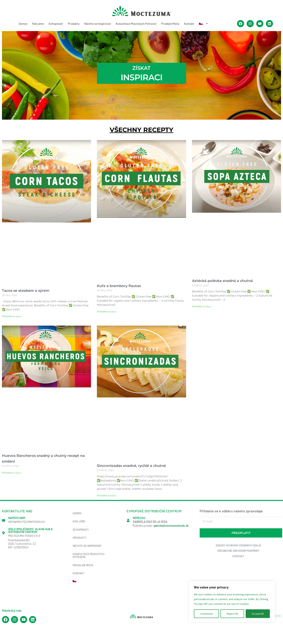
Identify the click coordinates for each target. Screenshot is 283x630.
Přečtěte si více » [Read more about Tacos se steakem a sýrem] (12, 316)
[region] (232, 601)
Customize (206, 613)
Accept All (258, 613)
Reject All (232, 613)
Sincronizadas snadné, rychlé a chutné (131, 466)
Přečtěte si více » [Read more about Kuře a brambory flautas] (107, 311)
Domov (23, 23)
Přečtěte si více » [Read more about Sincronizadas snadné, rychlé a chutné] (107, 495)
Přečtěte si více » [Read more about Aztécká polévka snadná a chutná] (202, 306)
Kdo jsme (38, 23)
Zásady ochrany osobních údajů (238, 545)
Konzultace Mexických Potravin (136, 23)
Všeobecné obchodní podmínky (238, 550)
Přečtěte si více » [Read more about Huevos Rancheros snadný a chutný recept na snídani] (12, 472)
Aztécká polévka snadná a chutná (222, 281)
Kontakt (189, 23)
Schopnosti (56, 23)
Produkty (74, 23)
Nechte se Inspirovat (97, 23)
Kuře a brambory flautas (119, 286)
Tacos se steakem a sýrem (25, 290)
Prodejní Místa (170, 23)
